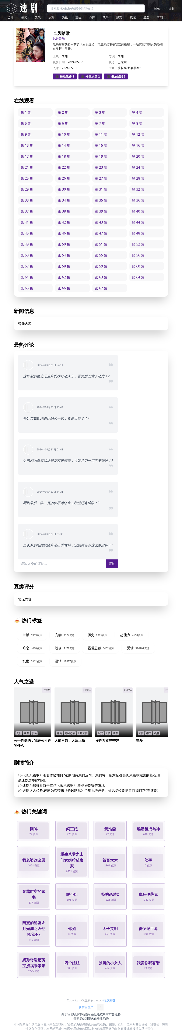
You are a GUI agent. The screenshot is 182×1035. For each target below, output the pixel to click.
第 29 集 (27, 189)
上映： (57, 56)
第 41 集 (27, 222)
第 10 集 (64, 134)
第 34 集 (64, 200)
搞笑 (24, 17)
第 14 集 (64, 145)
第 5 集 (26, 123)
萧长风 (122, 68)
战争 (106, 17)
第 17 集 (27, 156)
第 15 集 (101, 145)
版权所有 (103, 1014)
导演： (113, 56)
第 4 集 (137, 112)
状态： (113, 62)
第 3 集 (100, 112)
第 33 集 (27, 200)
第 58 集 (64, 266)
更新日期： (60, 62)
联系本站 (79, 1014)
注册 (171, 8)
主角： (113, 68)
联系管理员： (91, 1007)
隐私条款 (91, 1014)
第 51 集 (101, 244)
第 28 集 (138, 178)
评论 (112, 563)
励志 (119, 17)
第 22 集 (64, 167)
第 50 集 (64, 244)
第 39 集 (101, 211)
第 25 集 (27, 178)
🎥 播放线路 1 (64, 76)
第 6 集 (63, 123)
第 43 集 (101, 222)
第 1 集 (26, 112)
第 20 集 (138, 156)
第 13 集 (27, 145)
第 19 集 (101, 156)
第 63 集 (101, 277)
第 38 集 (64, 211)
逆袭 (146, 17)
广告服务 (115, 1014)
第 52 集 (138, 244)
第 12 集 (138, 134)
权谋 (133, 17)
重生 (78, 17)
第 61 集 (27, 277)
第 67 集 (101, 288)
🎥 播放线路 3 (115, 76)
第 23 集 (101, 167)
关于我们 (67, 1014)
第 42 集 (64, 222)
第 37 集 (27, 211)
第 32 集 (138, 189)
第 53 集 (27, 255)
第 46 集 (64, 233)
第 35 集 (101, 200)
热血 (65, 17)
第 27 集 (101, 178)
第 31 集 (101, 189)
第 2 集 (63, 112)
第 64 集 (138, 277)
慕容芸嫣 (134, 68)
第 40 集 (138, 211)
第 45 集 (27, 233)
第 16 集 (138, 145)
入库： (57, 68)
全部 (11, 17)
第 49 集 (27, 244)
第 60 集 (138, 266)
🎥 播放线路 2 (90, 76)
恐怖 (92, 17)
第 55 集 (101, 255)
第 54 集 (64, 255)
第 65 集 (27, 288)
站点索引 (109, 1000)
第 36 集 (138, 200)
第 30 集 (64, 189)
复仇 (38, 17)
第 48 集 (138, 233)
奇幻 (160, 17)
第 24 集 (138, 167)
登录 (157, 8)
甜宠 (51, 17)
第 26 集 (64, 178)
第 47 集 (101, 233)
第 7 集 (100, 123)
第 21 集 (27, 167)
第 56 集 (138, 255)
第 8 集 (137, 123)
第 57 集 (27, 266)
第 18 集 (64, 156)
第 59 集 (101, 266)
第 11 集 (101, 134)
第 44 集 (138, 222)
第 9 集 (26, 134)
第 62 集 (64, 277)
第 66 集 (64, 288)
